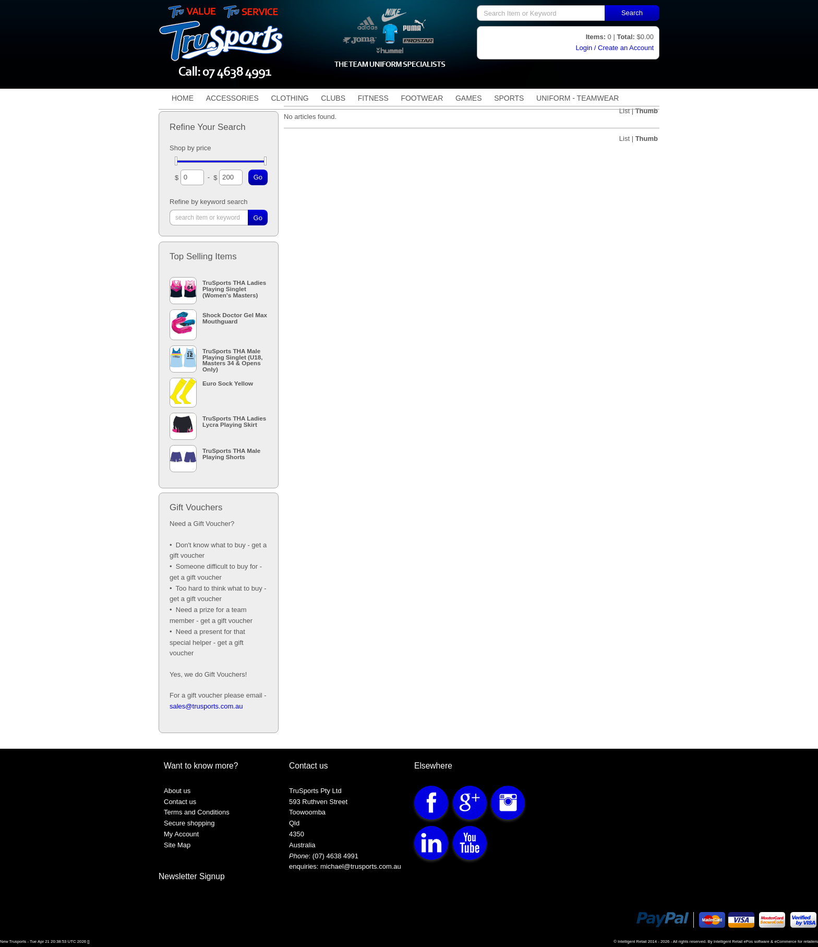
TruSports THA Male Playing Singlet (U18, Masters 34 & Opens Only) (232, 360)
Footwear (422, 98)
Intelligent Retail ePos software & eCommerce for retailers (766, 941)
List (625, 138)
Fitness (373, 98)
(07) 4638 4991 (335, 856)
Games (468, 98)
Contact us (180, 802)
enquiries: (303, 866)
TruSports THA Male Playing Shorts (231, 453)
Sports (509, 98)
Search (632, 13)
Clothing (289, 98)
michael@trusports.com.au (359, 866)
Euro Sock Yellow (227, 383)
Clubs (333, 98)
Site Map (177, 845)
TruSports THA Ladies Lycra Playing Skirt (234, 421)
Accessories (232, 98)
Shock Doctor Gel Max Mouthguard (234, 317)
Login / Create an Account (614, 48)
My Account (181, 834)
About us (177, 791)
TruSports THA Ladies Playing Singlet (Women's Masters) (234, 288)
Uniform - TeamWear (577, 98)
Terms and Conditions (197, 812)
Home (183, 98)
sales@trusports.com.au (206, 706)
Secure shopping (189, 823)
